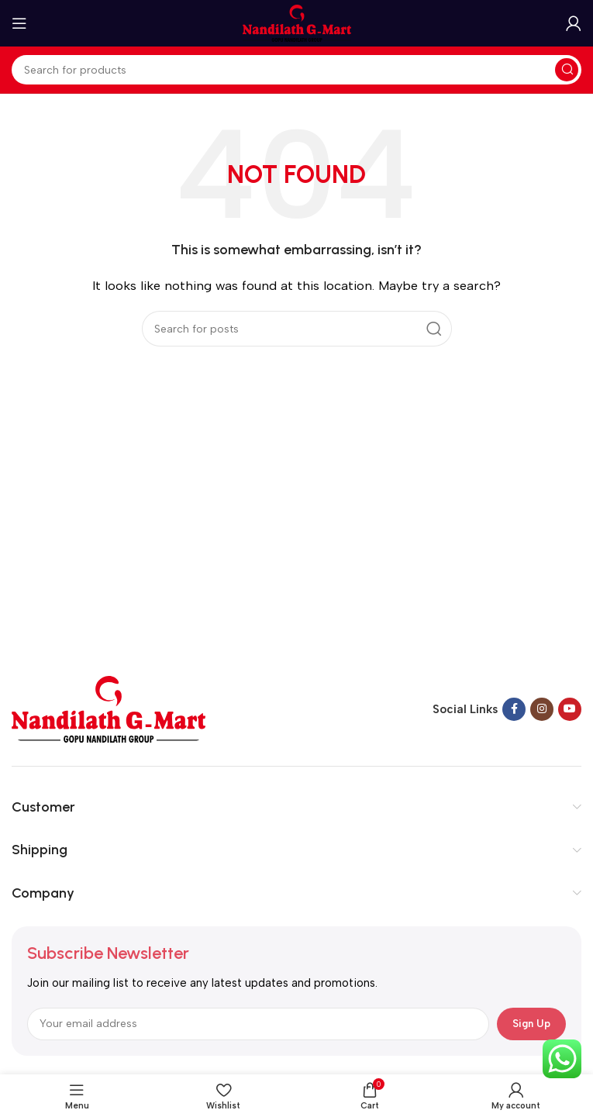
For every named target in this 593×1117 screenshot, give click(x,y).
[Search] (296, 69)
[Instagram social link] (541, 709)
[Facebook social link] (514, 709)
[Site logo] (297, 22)
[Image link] (108, 708)
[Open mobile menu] (19, 23)
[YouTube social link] (569, 709)
